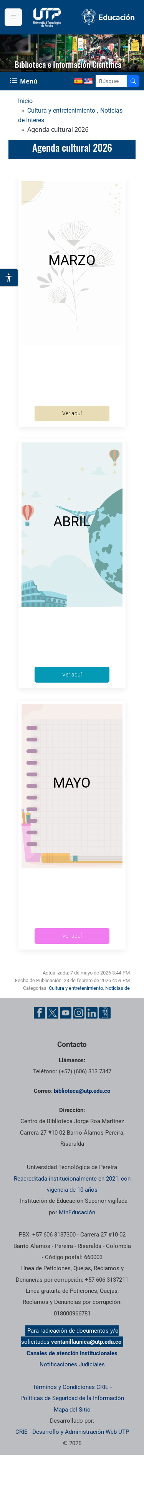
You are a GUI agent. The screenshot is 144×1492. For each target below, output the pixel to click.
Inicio (25, 101)
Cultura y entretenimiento (61, 110)
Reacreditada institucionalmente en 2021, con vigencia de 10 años (72, 1184)
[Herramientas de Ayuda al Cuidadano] (105, 1013)
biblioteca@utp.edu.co (82, 1090)
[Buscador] (133, 81)
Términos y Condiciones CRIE (71, 1387)
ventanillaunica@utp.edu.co (86, 1341)
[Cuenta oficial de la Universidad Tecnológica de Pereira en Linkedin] (92, 1013)
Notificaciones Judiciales (72, 1364)
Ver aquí (72, 413)
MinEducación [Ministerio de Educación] (77, 1212)
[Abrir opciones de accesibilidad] (9, 278)
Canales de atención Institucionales (72, 1353)
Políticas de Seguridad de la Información (72, 1398)
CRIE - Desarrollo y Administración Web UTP (72, 1431)
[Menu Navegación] (24, 81)
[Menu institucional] (13, 17)
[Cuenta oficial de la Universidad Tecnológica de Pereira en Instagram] (78, 1013)
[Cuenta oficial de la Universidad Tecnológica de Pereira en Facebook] (39, 1013)
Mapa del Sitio (72, 1409)
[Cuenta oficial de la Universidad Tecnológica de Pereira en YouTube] (65, 1013)
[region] (72, 53)
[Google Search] (111, 81)
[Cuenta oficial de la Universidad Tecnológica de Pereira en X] (52, 1013)
